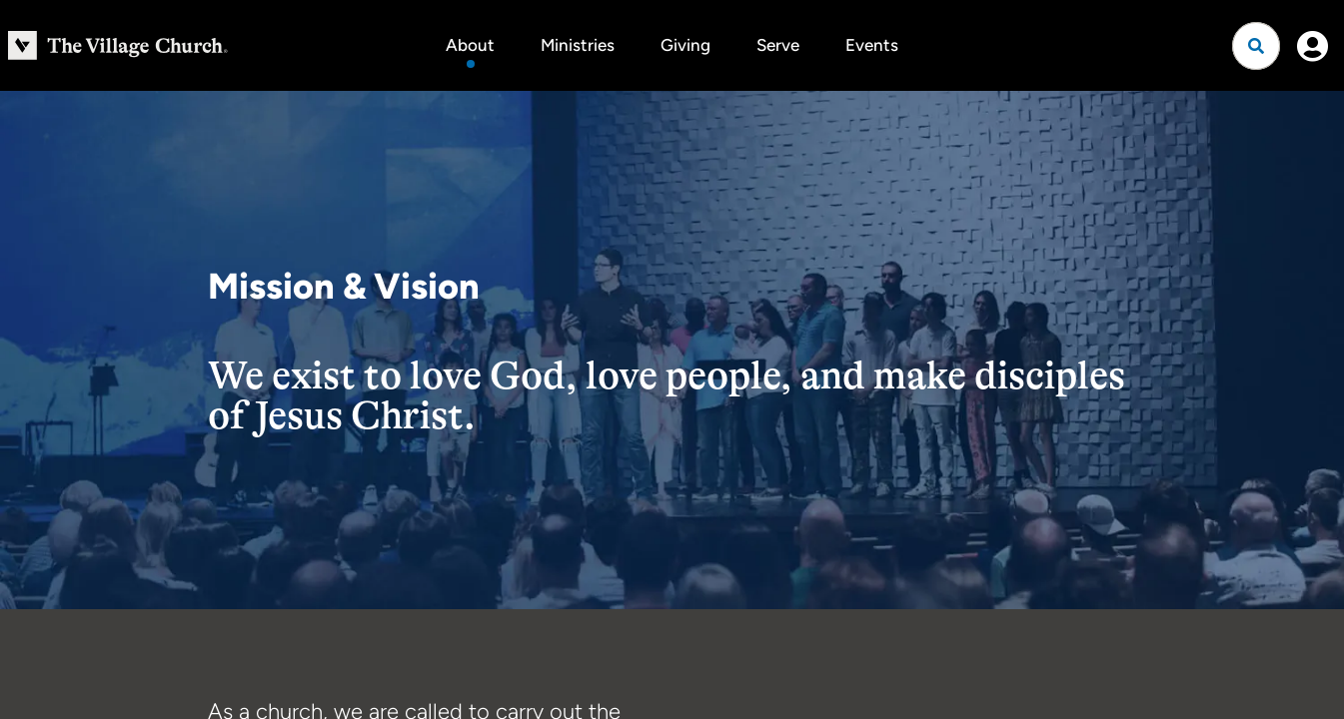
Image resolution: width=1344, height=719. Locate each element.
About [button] (470, 45)
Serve (777, 45)
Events (871, 45)
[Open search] (1256, 46)
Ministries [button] (578, 45)
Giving (685, 45)
